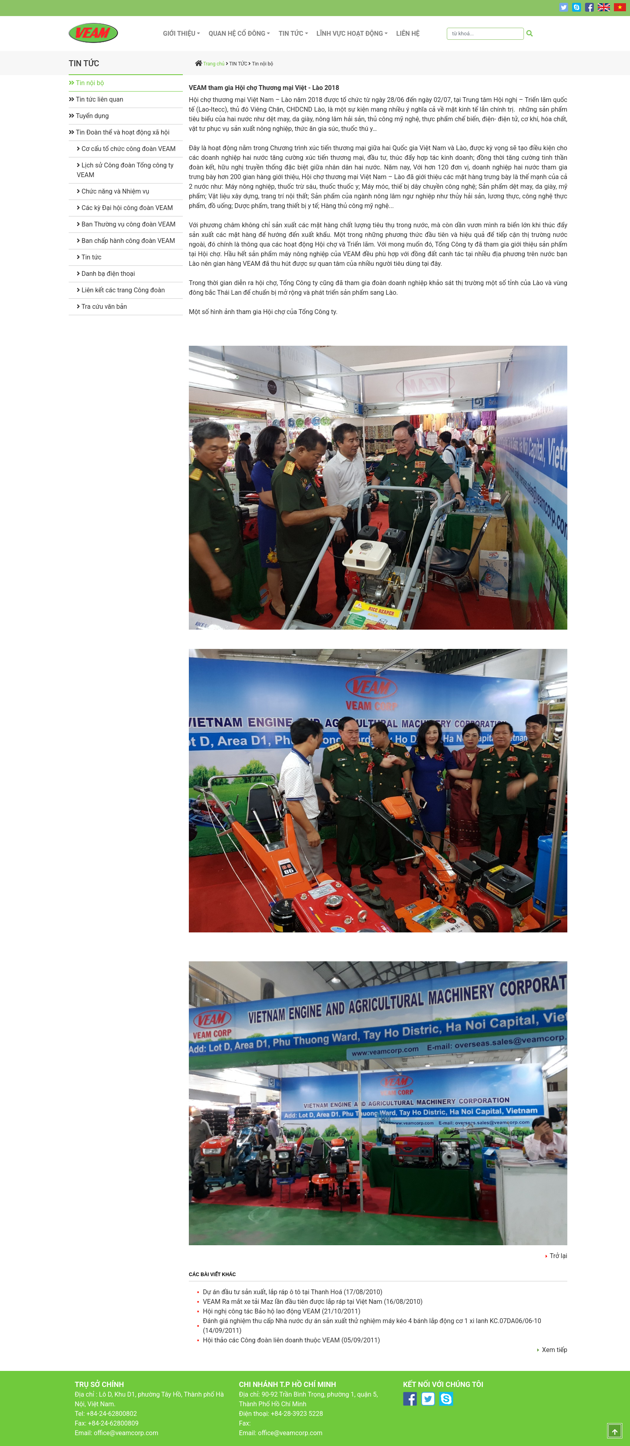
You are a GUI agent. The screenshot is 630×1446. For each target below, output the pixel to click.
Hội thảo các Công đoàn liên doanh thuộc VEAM (272, 1340)
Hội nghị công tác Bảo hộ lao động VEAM (262, 1311)
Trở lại (558, 1256)
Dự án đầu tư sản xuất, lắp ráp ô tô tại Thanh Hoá (273, 1292)
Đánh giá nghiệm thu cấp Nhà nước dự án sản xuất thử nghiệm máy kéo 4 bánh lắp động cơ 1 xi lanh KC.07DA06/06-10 (372, 1321)
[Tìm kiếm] (485, 34)
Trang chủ (214, 64)
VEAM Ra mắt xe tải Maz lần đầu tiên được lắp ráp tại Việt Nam (293, 1301)
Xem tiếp (554, 1350)
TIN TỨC (238, 64)
